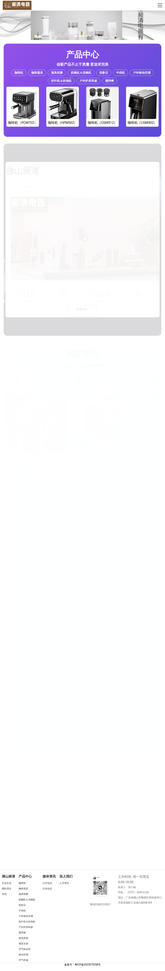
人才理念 (64, 883)
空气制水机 (25, 949)
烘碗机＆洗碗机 (81, 72)
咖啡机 (18, 72)
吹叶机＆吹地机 (61, 81)
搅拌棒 (109, 81)
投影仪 (103, 72)
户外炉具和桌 (88, 81)
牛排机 (120, 72)
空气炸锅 (23, 960)
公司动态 (47, 883)
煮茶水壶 (23, 943)
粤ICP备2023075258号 (88, 964)
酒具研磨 (57, 72)
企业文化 (6, 883)
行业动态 (47, 888)
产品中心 (82, 54)
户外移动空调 (142, 72)
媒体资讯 (49, 876)
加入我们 (66, 876)
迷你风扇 (23, 938)
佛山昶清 (8, 876)
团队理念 (6, 888)
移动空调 (23, 954)
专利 (4, 894)
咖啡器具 (37, 72)
